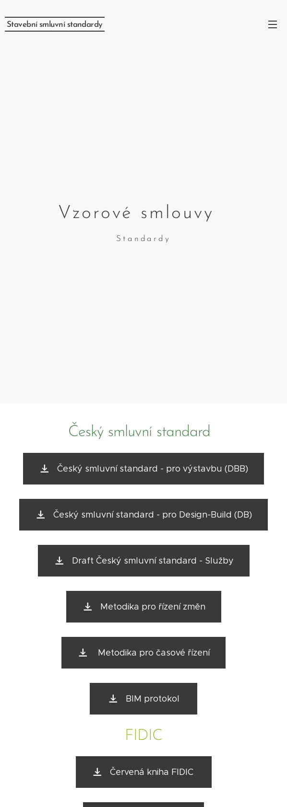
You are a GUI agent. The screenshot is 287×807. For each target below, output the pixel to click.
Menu (272, 24)
